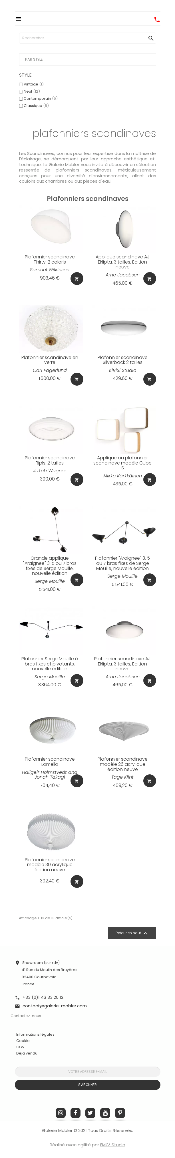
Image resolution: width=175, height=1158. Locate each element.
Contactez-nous (26, 1016)
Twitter (90, 1113)
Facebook (76, 1113)
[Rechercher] (87, 38)
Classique (36, 105)
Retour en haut (132, 933)
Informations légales (35, 1034)
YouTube (105, 1113)
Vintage (34, 84)
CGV (20, 1047)
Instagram (61, 1113)
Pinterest (120, 1113)
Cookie (23, 1041)
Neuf (32, 91)
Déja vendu (26, 1053)
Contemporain (41, 98)
